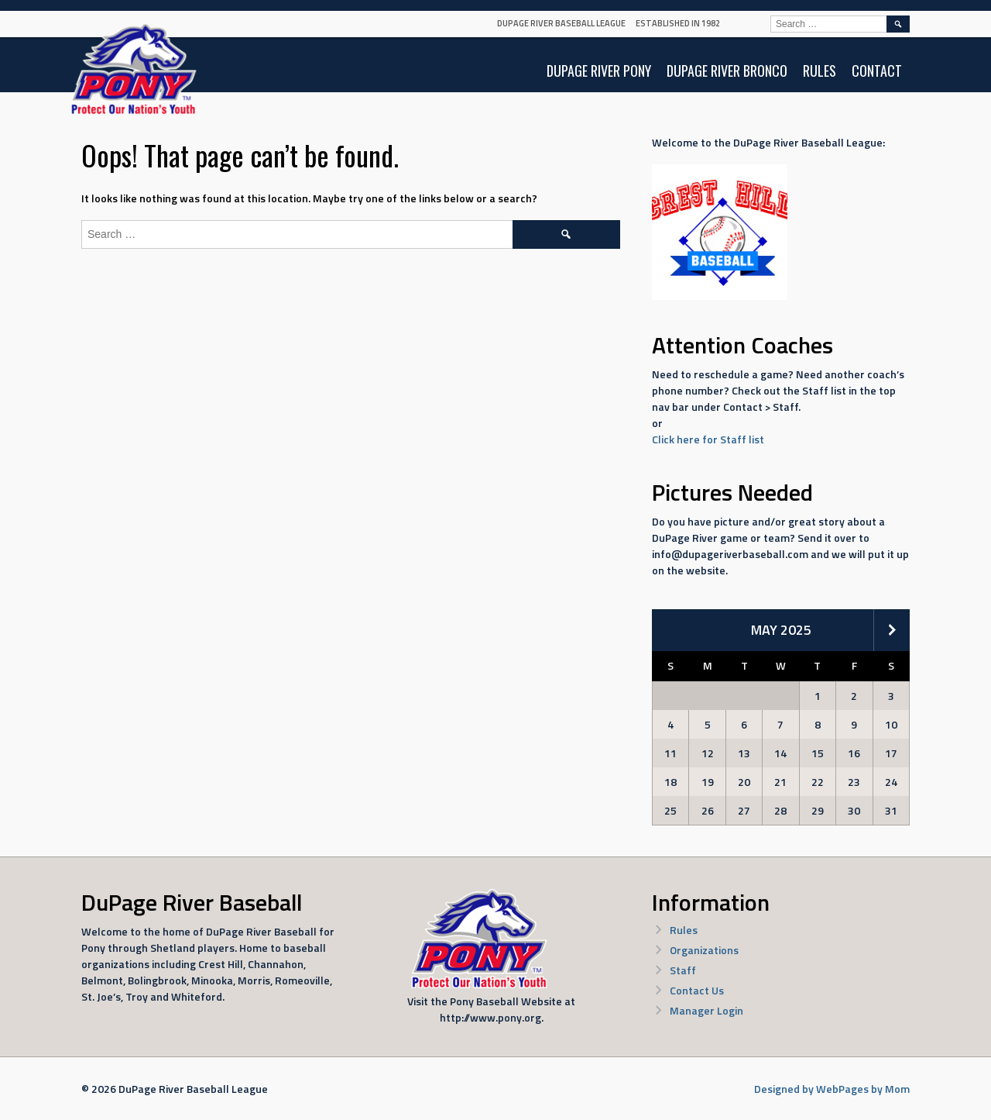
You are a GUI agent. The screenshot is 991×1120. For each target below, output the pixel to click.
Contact (877, 70)
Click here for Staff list (708, 439)
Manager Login (706, 1010)
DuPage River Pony (599, 70)
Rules (819, 70)
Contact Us (697, 990)
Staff (683, 970)
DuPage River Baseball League (561, 23)
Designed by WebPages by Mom (832, 1088)
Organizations (704, 950)
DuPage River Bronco (727, 70)
